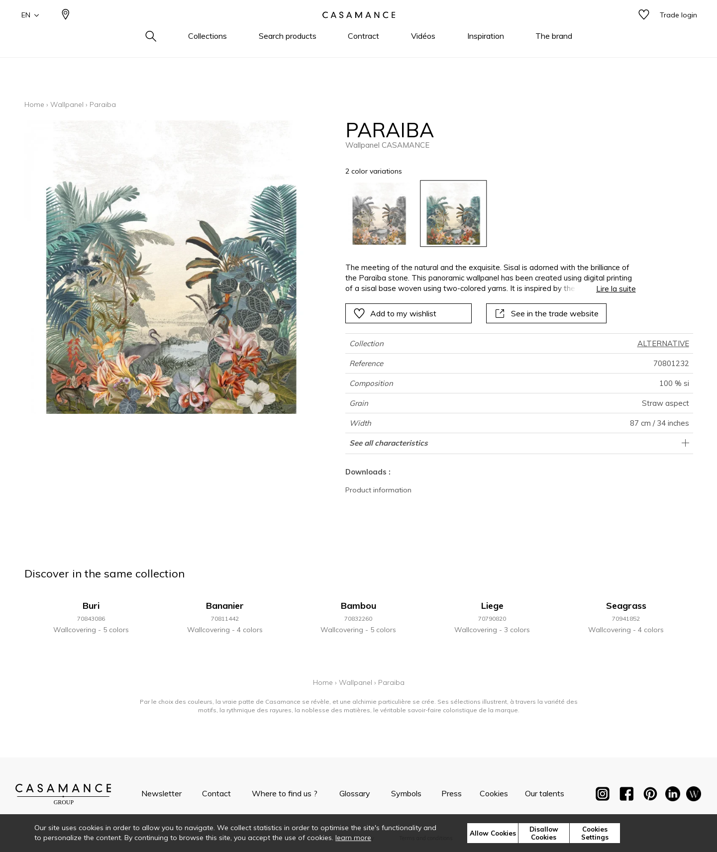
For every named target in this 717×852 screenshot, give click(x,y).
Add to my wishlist (394, 313)
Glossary (354, 793)
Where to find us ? (284, 793)
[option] (379, 214)
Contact (216, 793)
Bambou (358, 605)
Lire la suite (616, 288)
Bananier (225, 605)
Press (451, 793)
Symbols (406, 793)
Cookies (494, 793)
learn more (353, 837)
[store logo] (359, 31)
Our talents (544, 793)
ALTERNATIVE (663, 343)
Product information (378, 489)
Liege (492, 605)
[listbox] (484, 214)
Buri (91, 605)
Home (34, 104)
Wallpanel (67, 104)
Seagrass (626, 605)
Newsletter (161, 793)
